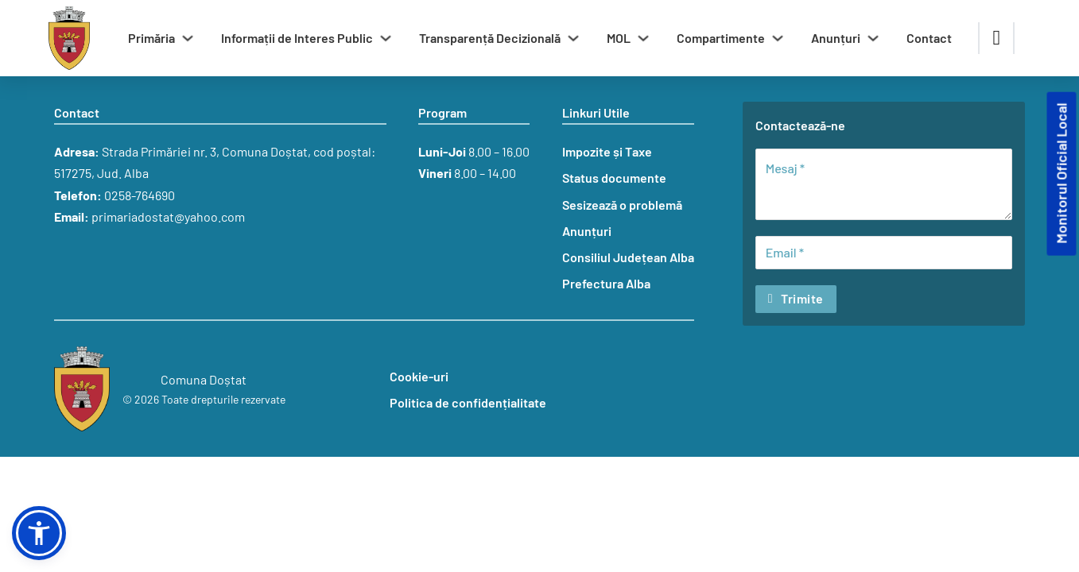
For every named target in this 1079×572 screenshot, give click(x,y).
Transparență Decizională (490, 37)
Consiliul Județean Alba (628, 257)
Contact (929, 37)
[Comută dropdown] (187, 38)
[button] (39, 533)
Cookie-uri (419, 376)
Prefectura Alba (606, 283)
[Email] (883, 252)
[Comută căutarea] (996, 38)
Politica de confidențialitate (468, 402)
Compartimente (721, 37)
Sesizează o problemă (622, 204)
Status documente (614, 177)
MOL (619, 37)
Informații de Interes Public (297, 37)
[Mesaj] (883, 184)
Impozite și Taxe (607, 151)
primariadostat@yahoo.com (168, 216)
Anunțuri (835, 37)
